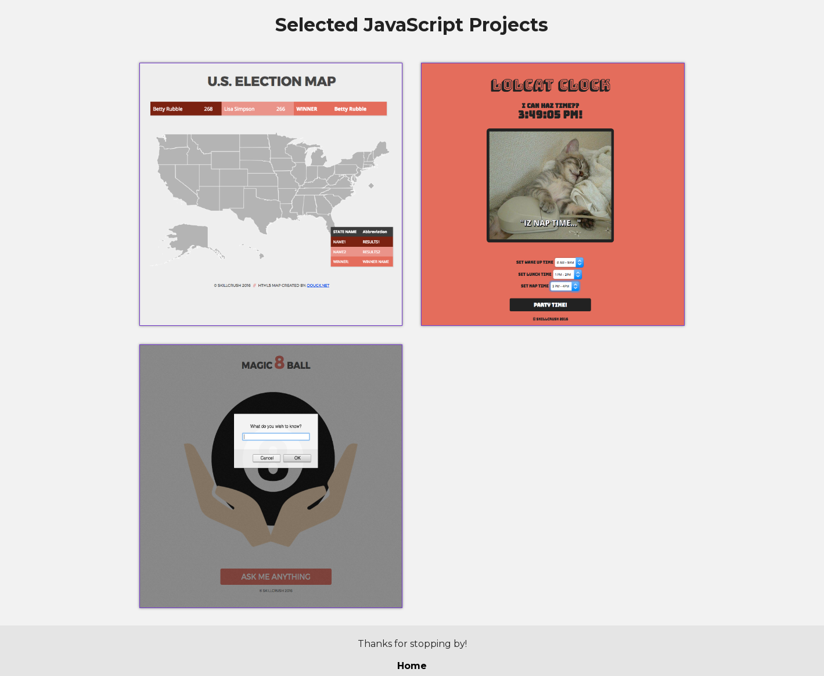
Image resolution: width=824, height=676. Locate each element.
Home (412, 665)
